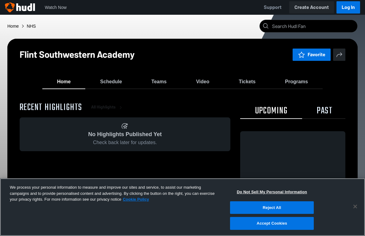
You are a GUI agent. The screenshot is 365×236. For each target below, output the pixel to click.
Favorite (311, 54)
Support (273, 7)
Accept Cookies (272, 223)
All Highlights (107, 110)
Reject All (272, 207)
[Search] (313, 26)
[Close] (355, 206)
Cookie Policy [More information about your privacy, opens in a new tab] (136, 199)
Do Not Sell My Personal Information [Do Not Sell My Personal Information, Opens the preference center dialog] (272, 192)
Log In (348, 7)
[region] (182, 207)
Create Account (311, 7)
